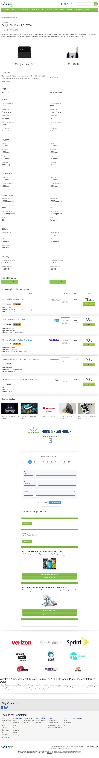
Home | (53, 745)
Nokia (14, 732)
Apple (14, 720)
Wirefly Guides (74, 718)
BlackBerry (16, 722)
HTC (14, 725)
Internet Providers (40, 720)
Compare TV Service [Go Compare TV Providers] (49, 610)
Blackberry (65, 722)
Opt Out (95, 745)
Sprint (3, 725)
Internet (49, 10)
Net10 (3, 732)
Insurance (70, 10)
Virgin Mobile (5, 729)
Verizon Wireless (6, 720)
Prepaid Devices (51, 722)
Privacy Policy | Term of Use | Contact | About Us (71, 745)
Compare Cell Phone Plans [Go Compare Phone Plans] (49, 574)
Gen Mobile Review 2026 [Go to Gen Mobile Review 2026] (47, 416)
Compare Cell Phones (8, 17)
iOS (63, 725)
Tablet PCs (26, 722)
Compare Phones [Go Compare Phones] (49, 578)
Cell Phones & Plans (9, 10)
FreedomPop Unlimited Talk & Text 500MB (20, 359)
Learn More (27, 524)
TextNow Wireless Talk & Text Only (17, 340)
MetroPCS (4, 734)
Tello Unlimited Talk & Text (13, 320)
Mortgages (79, 10)
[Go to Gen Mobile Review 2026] (48, 408)
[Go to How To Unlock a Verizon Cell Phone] (86, 408)
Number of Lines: (49, 456)
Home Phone (35, 10)
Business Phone (23, 10)
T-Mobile (3, 727)
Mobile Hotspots (27, 720)
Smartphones (50, 720)
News (68, 4)
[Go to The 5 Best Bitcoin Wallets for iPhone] (29, 408)
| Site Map (89, 745)
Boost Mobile (5, 736)
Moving (87, 10)
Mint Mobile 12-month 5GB (13, 299)
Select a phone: (50, 436)
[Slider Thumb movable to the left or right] (34, 476)
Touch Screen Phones (53, 725)
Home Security (59, 10)
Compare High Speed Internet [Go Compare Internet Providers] (49, 614)
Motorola (15, 729)
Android (64, 720)
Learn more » (5, 81)
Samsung (15, 734)
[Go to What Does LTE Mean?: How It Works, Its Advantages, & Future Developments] (9, 408)
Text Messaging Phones (53, 727)
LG (14, 727)
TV (43, 10)
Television (37, 722)
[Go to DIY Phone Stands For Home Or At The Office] (67, 408)
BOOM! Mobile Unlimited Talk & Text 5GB (20, 379)
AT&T (3, 722)
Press (73, 4)
